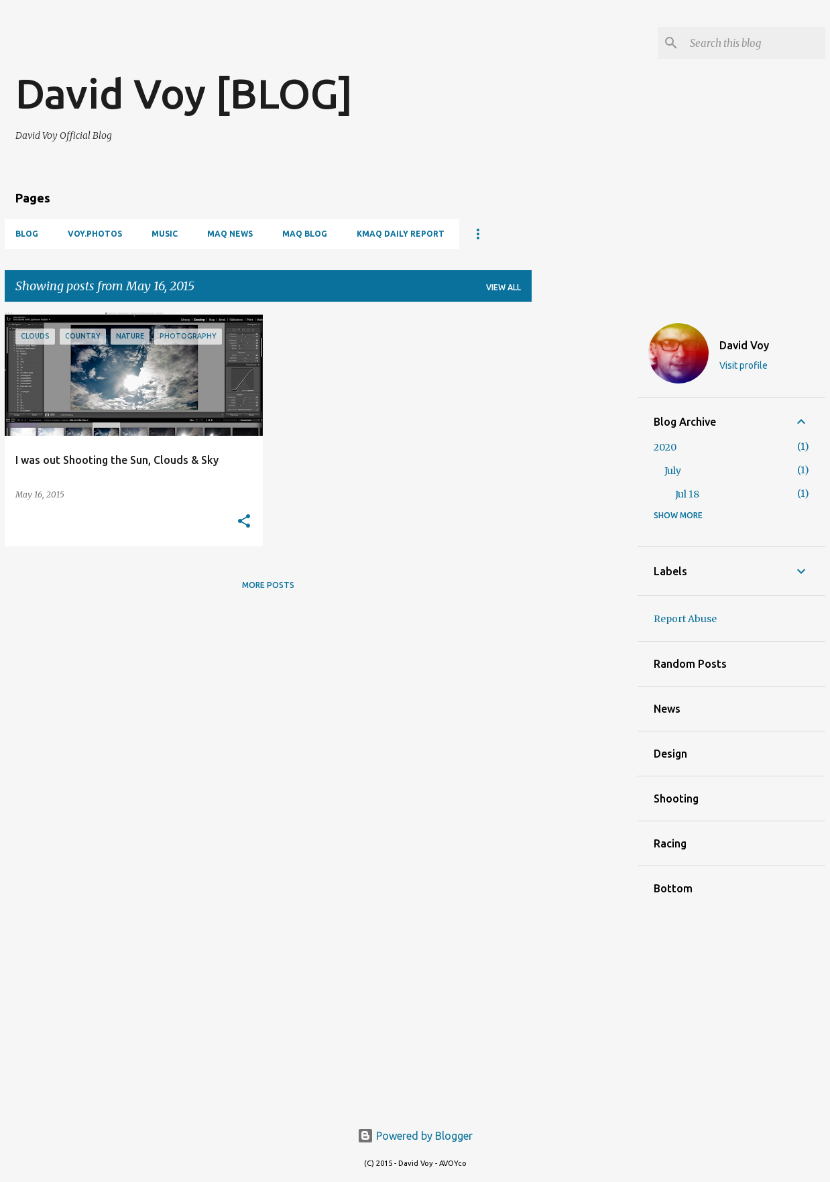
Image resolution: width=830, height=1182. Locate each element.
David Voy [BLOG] (184, 93)
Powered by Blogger (415, 1136)
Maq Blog (304, 233)
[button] (244, 521)
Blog (26, 233)
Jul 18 (687, 494)
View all (503, 287)
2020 (665, 447)
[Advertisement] (172, 47)
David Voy (744, 345)
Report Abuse (685, 619)
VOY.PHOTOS (95, 233)
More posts (268, 585)
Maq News (230, 233)
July (672, 471)
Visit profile (743, 365)
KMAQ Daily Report (400, 233)
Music (165, 233)
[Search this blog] (755, 43)
